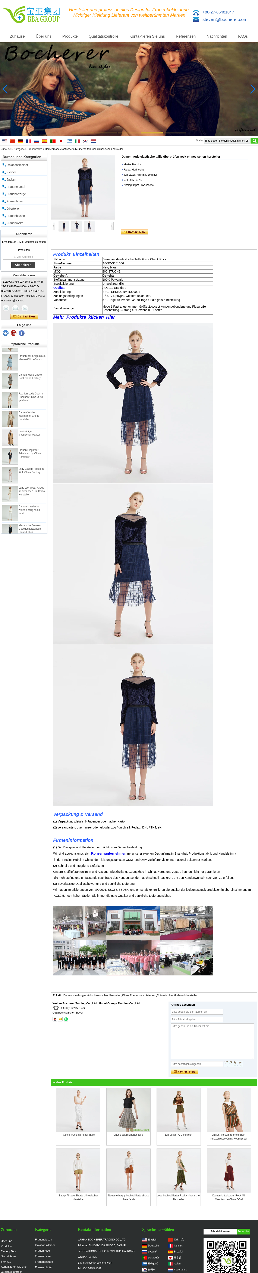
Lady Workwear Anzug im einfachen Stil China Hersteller (32, 494)
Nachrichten (217, 36)
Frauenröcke (35, 149)
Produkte (70, 36)
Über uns (43, 36)
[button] (83, 132)
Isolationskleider (17, 165)
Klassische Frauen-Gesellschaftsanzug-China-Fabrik (30, 531)
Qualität (58, 287)
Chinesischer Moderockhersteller (177, 995)
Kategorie (19, 149)
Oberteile (13, 208)
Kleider (11, 172)
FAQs (243, 36)
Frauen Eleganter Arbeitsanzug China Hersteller (30, 456)
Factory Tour (8, 1251)
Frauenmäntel (16, 186)
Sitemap (6, 1261)
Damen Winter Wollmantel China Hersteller (29, 418)
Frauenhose (15, 201)
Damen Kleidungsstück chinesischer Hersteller (92, 995)
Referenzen (186, 36)
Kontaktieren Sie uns (147, 36)
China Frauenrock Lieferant (138, 995)
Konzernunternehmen (108, 853)
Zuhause (17, 36)
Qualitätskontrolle (103, 36)
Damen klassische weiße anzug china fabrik (29, 512)
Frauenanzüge (16, 194)
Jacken (11, 179)
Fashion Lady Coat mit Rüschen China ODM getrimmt (31, 400)
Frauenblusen (16, 216)
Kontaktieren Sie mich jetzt (24, 316)
